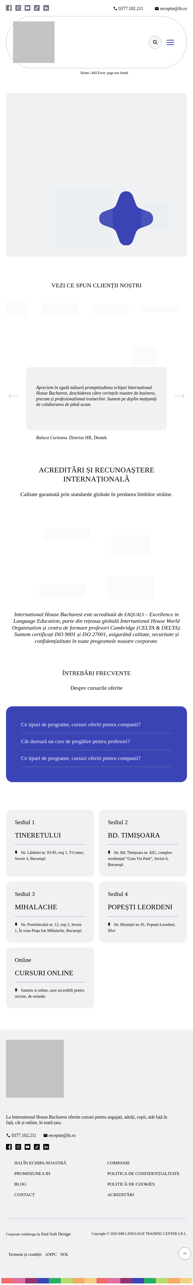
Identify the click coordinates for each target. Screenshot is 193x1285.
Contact (24, 1196)
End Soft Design (56, 1234)
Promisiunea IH (32, 1174)
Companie (118, 1163)
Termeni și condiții (26, 1255)
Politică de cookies (131, 1185)
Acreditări (121, 1196)
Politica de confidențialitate (144, 1174)
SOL (66, 1255)
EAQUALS (134, 614)
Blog (20, 1185)
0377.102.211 (131, 8)
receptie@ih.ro (173, 8)
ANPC (52, 1255)
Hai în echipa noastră (41, 1163)
